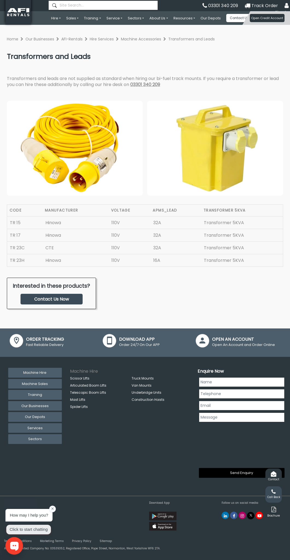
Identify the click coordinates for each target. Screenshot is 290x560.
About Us (157, 18)
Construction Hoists (148, 399)
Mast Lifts (77, 399)
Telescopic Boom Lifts (88, 392)
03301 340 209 (145, 84)
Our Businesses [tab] (35, 405)
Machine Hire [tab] (35, 372)
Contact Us (239, 18)
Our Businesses (39, 39)
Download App (159, 503)
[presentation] (221, 444)
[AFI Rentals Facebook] (233, 515)
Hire (54, 18)
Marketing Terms (52, 541)
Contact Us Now (51, 299)
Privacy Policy (81, 541)
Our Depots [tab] (35, 416)
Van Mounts (142, 385)
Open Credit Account (267, 18)
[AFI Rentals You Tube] (259, 515)
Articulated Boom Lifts (88, 385)
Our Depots (211, 18)
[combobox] (103, 5)
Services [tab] (35, 428)
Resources (183, 18)
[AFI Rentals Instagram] (242, 515)
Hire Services (102, 39)
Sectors (134, 18)
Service (113, 18)
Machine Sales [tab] (35, 383)
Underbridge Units (146, 392)
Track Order (261, 5)
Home (12, 39)
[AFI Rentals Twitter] (250, 515)
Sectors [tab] (35, 439)
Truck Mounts (143, 378)
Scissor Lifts (79, 378)
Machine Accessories (141, 39)
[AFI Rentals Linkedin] (225, 515)
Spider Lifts (79, 406)
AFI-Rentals (72, 39)
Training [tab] (35, 394)
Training (91, 18)
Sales (71, 18)
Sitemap (106, 541)
